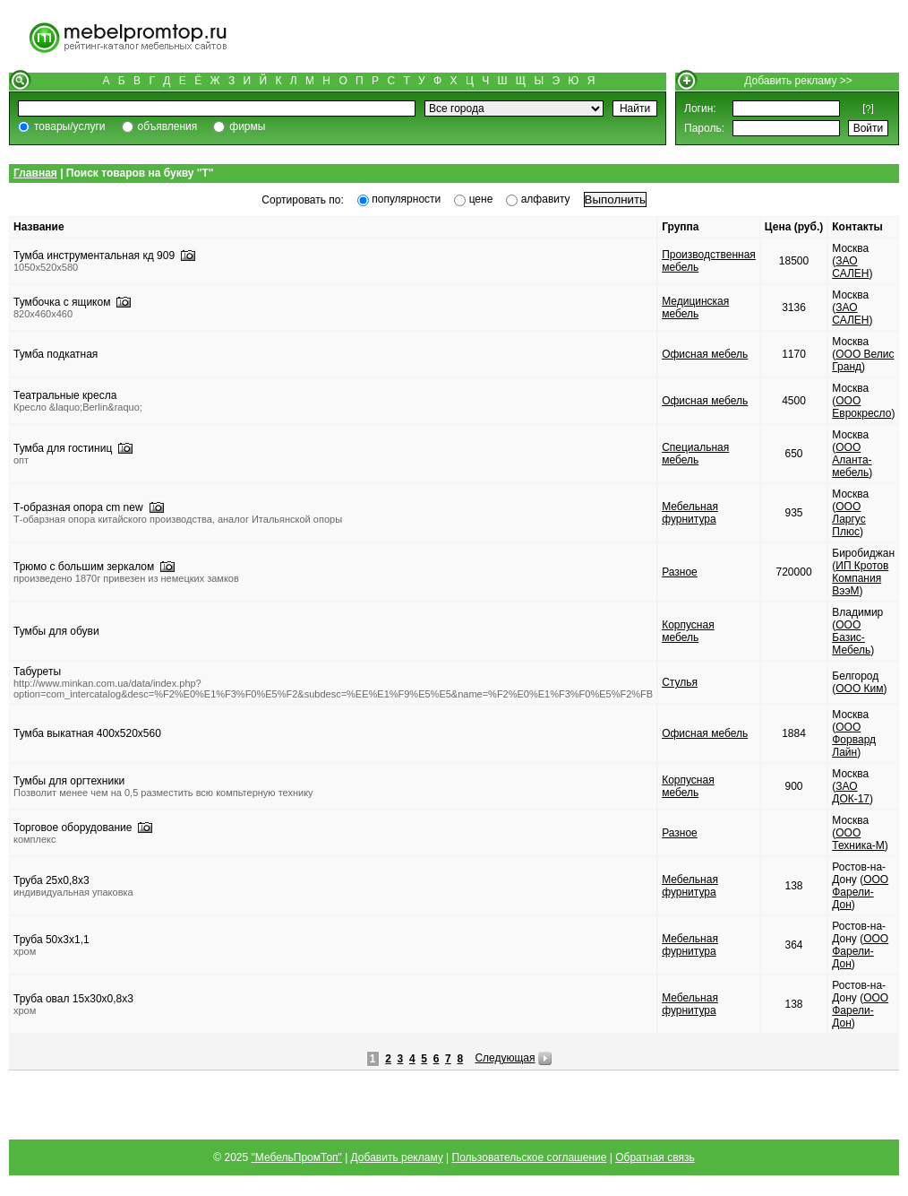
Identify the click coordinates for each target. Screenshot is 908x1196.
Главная (35, 173)
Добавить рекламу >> (798, 80)
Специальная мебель (695, 453)
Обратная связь (654, 1157)
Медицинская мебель (695, 307)
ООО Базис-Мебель (851, 637)
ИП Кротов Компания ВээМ (860, 578)
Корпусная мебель (688, 631)
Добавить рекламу (397, 1157)
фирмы (247, 126)
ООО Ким (859, 688)
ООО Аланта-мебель (851, 460)
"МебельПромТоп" (297, 1157)
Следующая (505, 1058)
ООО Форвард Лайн (854, 739)
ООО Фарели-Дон (860, 892)
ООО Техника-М (858, 839)
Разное (680, 572)
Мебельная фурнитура (690, 512)
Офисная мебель (705, 354)
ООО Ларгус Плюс (848, 519)
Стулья (680, 682)
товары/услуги (70, 126)
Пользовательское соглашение (529, 1157)
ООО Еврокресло (861, 407)
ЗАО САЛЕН (850, 267)
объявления (168, 126)
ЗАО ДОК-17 (850, 792)
